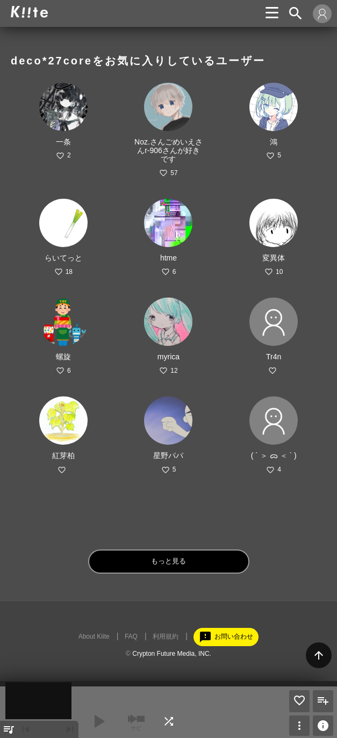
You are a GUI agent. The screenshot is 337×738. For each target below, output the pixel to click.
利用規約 (165, 636)
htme (168, 258)
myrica (168, 356)
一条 (63, 142)
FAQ (131, 636)
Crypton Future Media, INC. (171, 653)
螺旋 (63, 356)
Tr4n (273, 356)
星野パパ (168, 455)
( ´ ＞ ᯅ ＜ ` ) (274, 455)
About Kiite (94, 636)
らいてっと (63, 258)
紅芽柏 (63, 455)
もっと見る (168, 561)
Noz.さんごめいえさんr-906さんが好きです (168, 150)
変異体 (273, 258)
